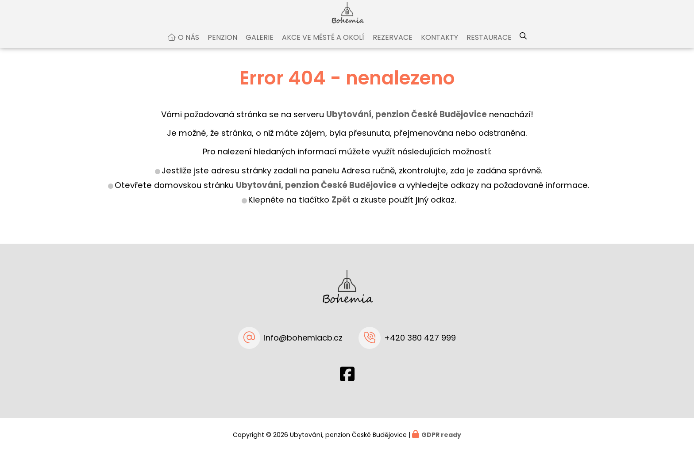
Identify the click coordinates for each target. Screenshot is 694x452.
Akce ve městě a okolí (323, 46)
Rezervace (393, 46)
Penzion (222, 46)
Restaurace (489, 46)
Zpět (341, 208)
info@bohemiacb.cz (303, 337)
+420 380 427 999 (420, 337)
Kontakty (439, 46)
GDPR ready (441, 434)
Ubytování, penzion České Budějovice (316, 193)
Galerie (260, 46)
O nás (188, 46)
